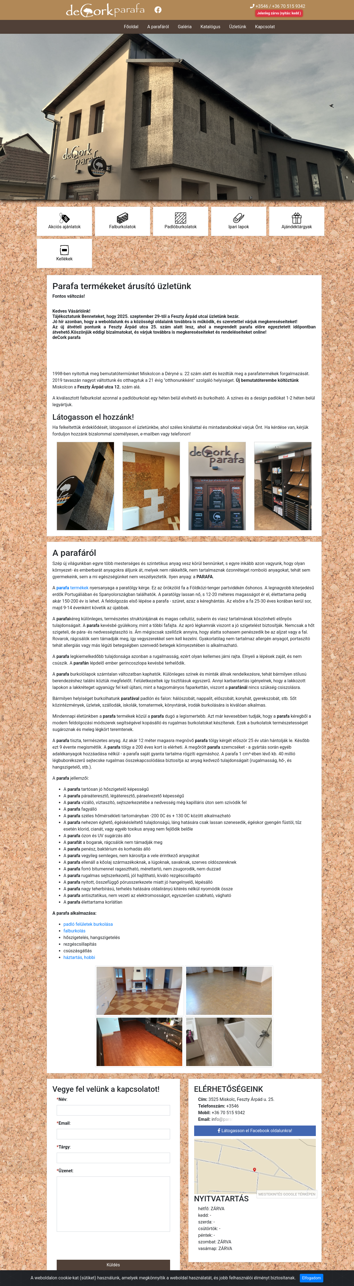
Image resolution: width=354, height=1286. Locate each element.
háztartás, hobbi (79, 957)
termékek (72, 587)
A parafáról (158, 26)
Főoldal (131, 26)
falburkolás (74, 931)
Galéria (185, 26)
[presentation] (113, 1247)
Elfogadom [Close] (311, 1278)
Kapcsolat (265, 26)
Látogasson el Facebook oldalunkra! (255, 1130)
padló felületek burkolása (88, 924)
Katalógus (210, 26)
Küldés (113, 1264)
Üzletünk (237, 26)
